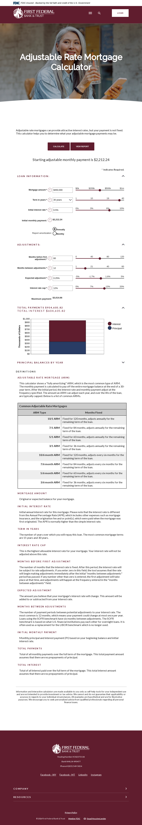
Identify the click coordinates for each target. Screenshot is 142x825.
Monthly (60, 234)
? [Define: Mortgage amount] (49, 190)
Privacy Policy (71, 812)
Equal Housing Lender (96, 818)
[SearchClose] (99, 13)
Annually (61, 229)
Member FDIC (74, 818)
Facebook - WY (48, 775)
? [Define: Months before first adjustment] (49, 258)
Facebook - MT (67, 775)
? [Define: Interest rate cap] (49, 288)
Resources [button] (22, 797)
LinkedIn (82, 775)
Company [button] (21, 788)
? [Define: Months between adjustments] (49, 268)
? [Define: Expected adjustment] (49, 278)
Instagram (96, 775)
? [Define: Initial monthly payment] (49, 220)
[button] (71, 176)
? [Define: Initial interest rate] (49, 210)
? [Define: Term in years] (49, 200)
